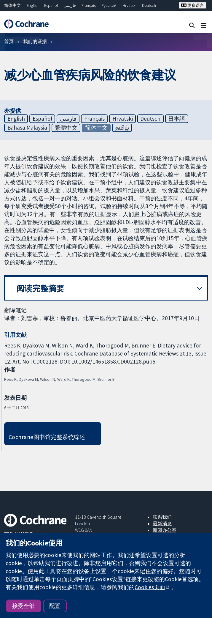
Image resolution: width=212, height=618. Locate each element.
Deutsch (149, 5)
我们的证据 (35, 41)
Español (51, 5)
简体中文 (12, 5)
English (33, 5)
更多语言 (192, 5)
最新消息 (162, 523)
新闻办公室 (164, 530)
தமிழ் (122, 127)
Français (89, 5)
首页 (9, 41)
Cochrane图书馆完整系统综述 (47, 437)
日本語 (176, 118)
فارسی (69, 5)
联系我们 (162, 517)
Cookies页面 (150, 587)
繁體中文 (66, 127)
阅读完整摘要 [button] (40, 288)
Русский (109, 5)
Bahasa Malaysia (27, 127)
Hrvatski (129, 5)
